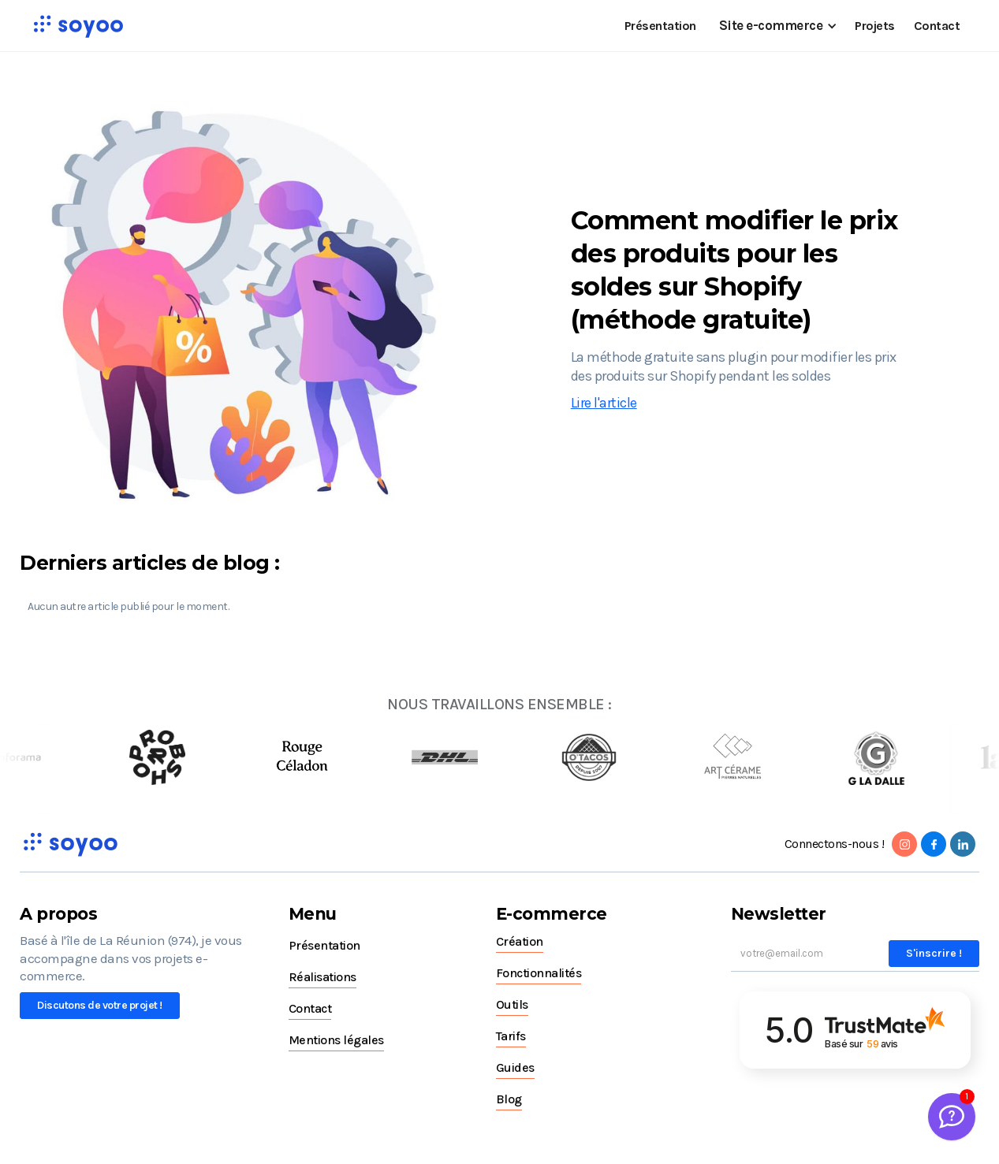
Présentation (660, 25)
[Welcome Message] (951, 1116)
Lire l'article (604, 402)
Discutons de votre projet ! (99, 1005)
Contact (937, 25)
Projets (875, 25)
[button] (776, 26)
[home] (78, 26)
